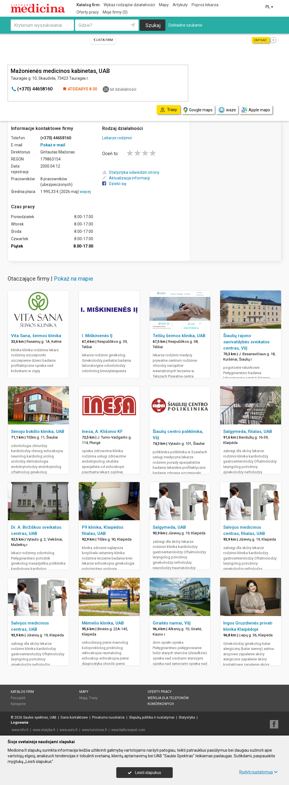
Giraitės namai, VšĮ (172, 623)
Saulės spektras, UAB (39, 717)
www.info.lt (20, 730)
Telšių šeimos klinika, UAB (179, 335)
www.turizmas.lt (94, 730)
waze (227, 110)
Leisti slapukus (144, 772)
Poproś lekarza (205, 5)
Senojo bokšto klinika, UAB (37, 431)
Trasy (93, 698)
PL (270, 7)
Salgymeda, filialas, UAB (247, 431)
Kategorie (18, 704)
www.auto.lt (69, 730)
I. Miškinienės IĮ (97, 335)
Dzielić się (114, 183)
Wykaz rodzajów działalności (129, 5)
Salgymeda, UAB (169, 527)
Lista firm (103, 40)
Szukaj (153, 25)
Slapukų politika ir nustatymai (151, 717)
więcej (85, 191)
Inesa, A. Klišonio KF (102, 431)
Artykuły (180, 5)
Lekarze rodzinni (117, 138)
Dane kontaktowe (74, 717)
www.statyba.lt (44, 730)
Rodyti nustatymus (258, 772)
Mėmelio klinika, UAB (103, 623)
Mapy (164, 5)
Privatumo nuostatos (108, 717)
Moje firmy (115, 12)
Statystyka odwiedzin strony (130, 172)
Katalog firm (88, 5)
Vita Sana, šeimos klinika (36, 335)
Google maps (198, 110)
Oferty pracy (87, 12)
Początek (18, 698)
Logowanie (20, 723)
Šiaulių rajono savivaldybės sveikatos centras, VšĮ (246, 342)
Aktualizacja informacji (126, 178)
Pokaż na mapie (73, 278)
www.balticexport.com (128, 730)
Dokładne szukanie (185, 25)
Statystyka (187, 717)
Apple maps (255, 110)
